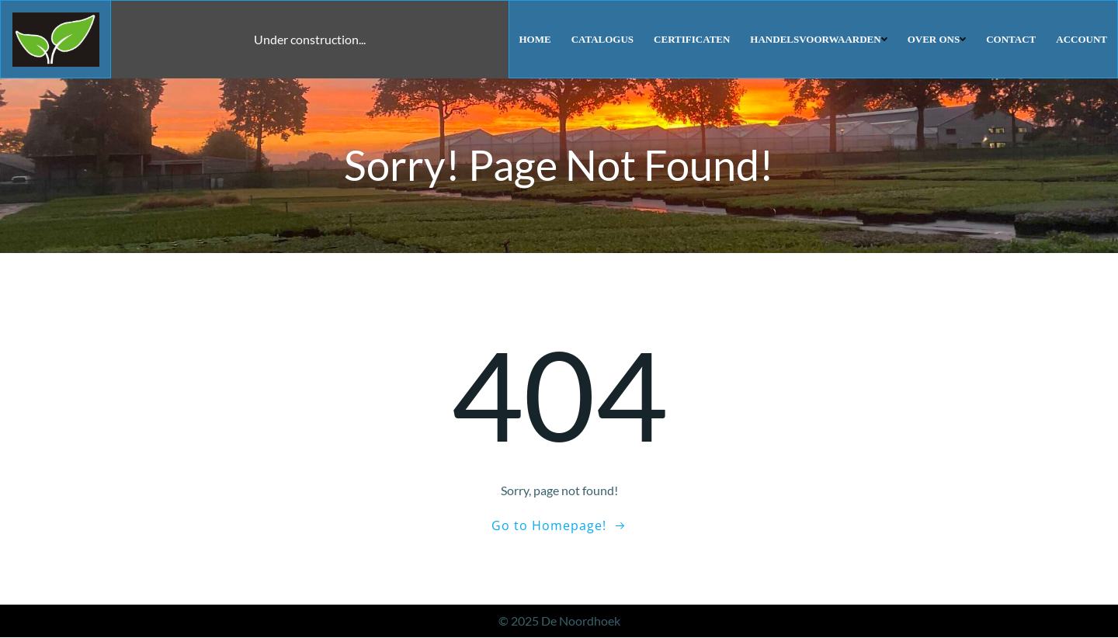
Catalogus (603, 38)
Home (536, 38)
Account (1082, 38)
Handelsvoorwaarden (819, 38)
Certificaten (692, 38)
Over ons (937, 38)
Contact (1011, 38)
